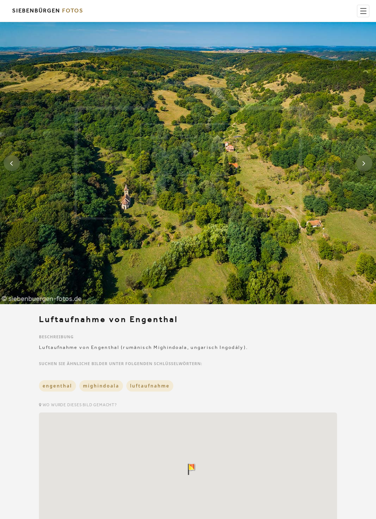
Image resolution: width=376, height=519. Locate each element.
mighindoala (101, 386)
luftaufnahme (150, 386)
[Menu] (363, 11)
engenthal (57, 386)
